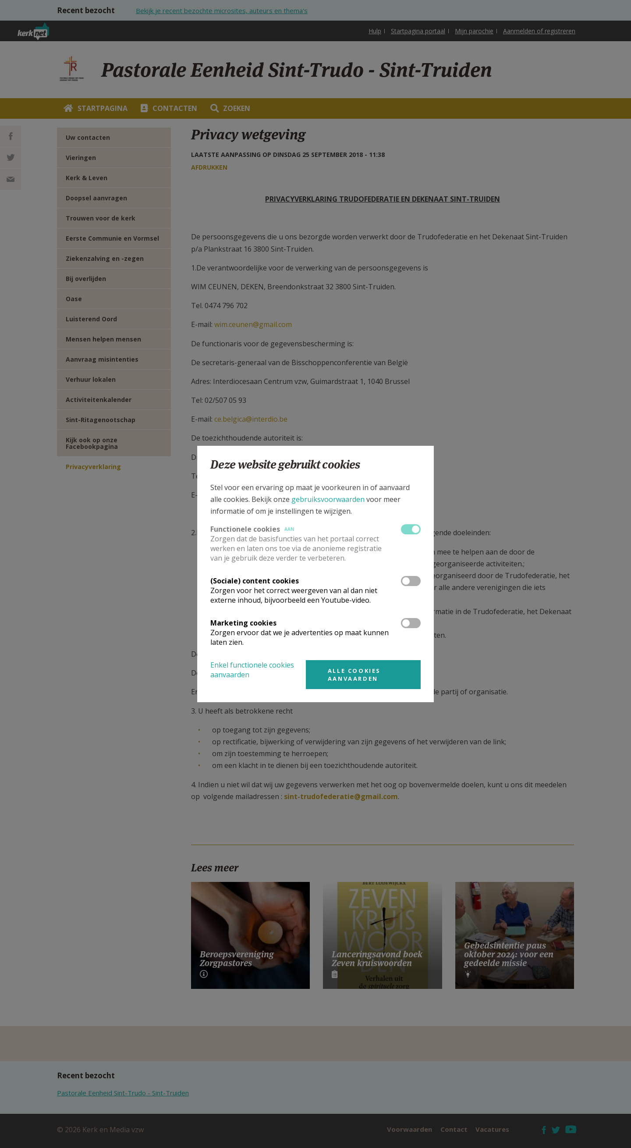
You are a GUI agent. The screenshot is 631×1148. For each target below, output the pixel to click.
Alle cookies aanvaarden (354, 674)
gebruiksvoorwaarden (328, 499)
